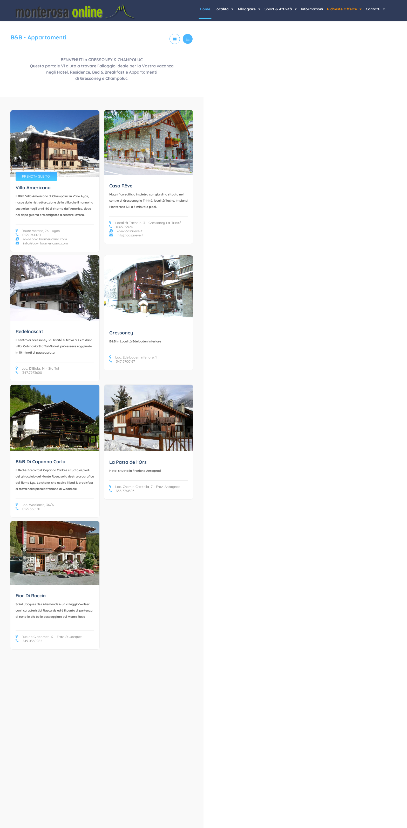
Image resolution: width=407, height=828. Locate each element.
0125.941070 (28, 235)
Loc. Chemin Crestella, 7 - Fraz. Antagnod (144, 487)
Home (205, 9)
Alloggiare (249, 9)
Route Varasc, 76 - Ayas (38, 231)
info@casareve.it (126, 235)
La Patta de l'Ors (128, 462)
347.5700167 (122, 361)
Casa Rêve (120, 186)
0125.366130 (28, 509)
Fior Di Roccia (31, 596)
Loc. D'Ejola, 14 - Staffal (37, 368)
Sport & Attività (280, 9)
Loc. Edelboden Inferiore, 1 (133, 357)
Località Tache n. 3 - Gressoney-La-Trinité (145, 223)
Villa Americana (33, 188)
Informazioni (312, 9)
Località (223, 9)
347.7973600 (29, 372)
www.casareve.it (126, 231)
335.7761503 (121, 491)
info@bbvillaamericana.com (42, 243)
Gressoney (121, 333)
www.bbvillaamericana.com (41, 239)
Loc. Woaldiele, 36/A (35, 505)
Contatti (375, 9)
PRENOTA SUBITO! (36, 176)
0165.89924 (121, 227)
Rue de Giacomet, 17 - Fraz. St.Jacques (49, 637)
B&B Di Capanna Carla (40, 462)
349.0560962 (29, 641)
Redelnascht (29, 331)
